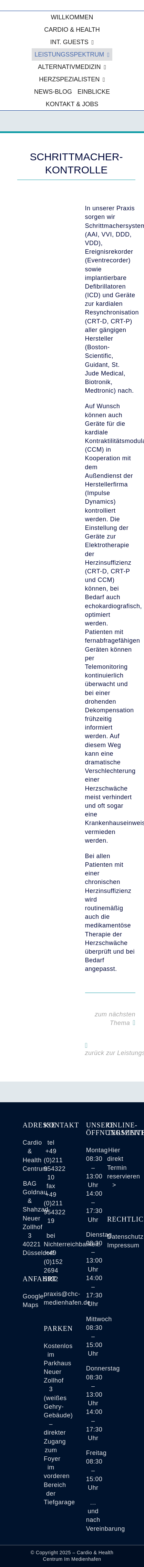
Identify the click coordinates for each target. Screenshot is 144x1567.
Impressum (123, 1245)
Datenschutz (125, 1236)
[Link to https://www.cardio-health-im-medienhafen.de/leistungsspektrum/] (86, 1045)
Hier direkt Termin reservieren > (123, 1167)
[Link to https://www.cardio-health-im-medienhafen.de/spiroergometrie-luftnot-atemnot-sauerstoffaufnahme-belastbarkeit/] (134, 1022)
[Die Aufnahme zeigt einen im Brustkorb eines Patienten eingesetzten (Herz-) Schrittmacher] (42, 207)
